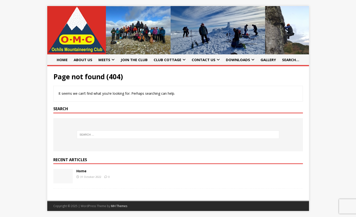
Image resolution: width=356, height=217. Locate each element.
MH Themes (119, 206)
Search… (290, 59)
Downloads (238, 59)
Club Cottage (167, 59)
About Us (83, 59)
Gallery (268, 59)
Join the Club (134, 59)
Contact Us (203, 59)
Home (62, 59)
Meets (104, 59)
